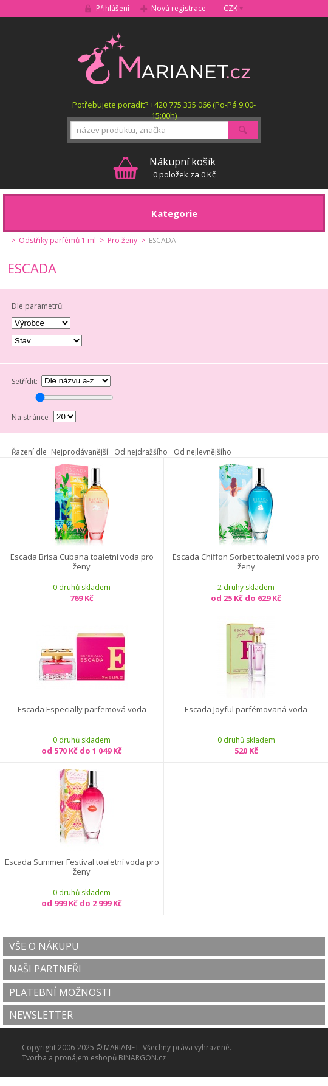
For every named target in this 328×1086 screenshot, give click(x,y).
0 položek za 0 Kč (182, 167)
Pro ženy (122, 240)
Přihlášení (112, 8)
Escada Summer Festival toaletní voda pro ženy (82, 867)
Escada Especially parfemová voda (82, 709)
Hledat (243, 130)
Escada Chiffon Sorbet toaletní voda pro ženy (246, 562)
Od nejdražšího (141, 452)
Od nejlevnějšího (202, 452)
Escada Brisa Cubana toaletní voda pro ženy (82, 562)
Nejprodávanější (79, 452)
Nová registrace (178, 8)
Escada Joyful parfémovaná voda (246, 709)
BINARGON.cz (142, 1058)
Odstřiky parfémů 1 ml (57, 240)
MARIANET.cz (164, 58)
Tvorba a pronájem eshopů (69, 1058)
